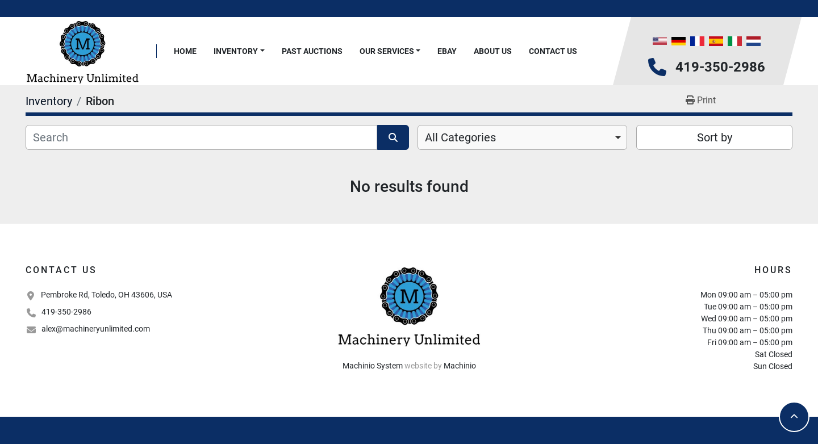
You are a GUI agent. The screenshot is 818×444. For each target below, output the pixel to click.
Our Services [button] (387, 51)
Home (185, 51)
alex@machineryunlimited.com (95, 328)
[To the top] (794, 416)
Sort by (714, 137)
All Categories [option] (460, 137)
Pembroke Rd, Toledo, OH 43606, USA (106, 294)
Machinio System (373, 365)
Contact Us (553, 51)
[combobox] (522, 137)
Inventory (236, 51)
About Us (493, 51)
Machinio (460, 365)
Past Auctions (312, 51)
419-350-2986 (720, 67)
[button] (239, 51)
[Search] (201, 137)
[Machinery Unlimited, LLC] (409, 305)
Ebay (447, 51)
